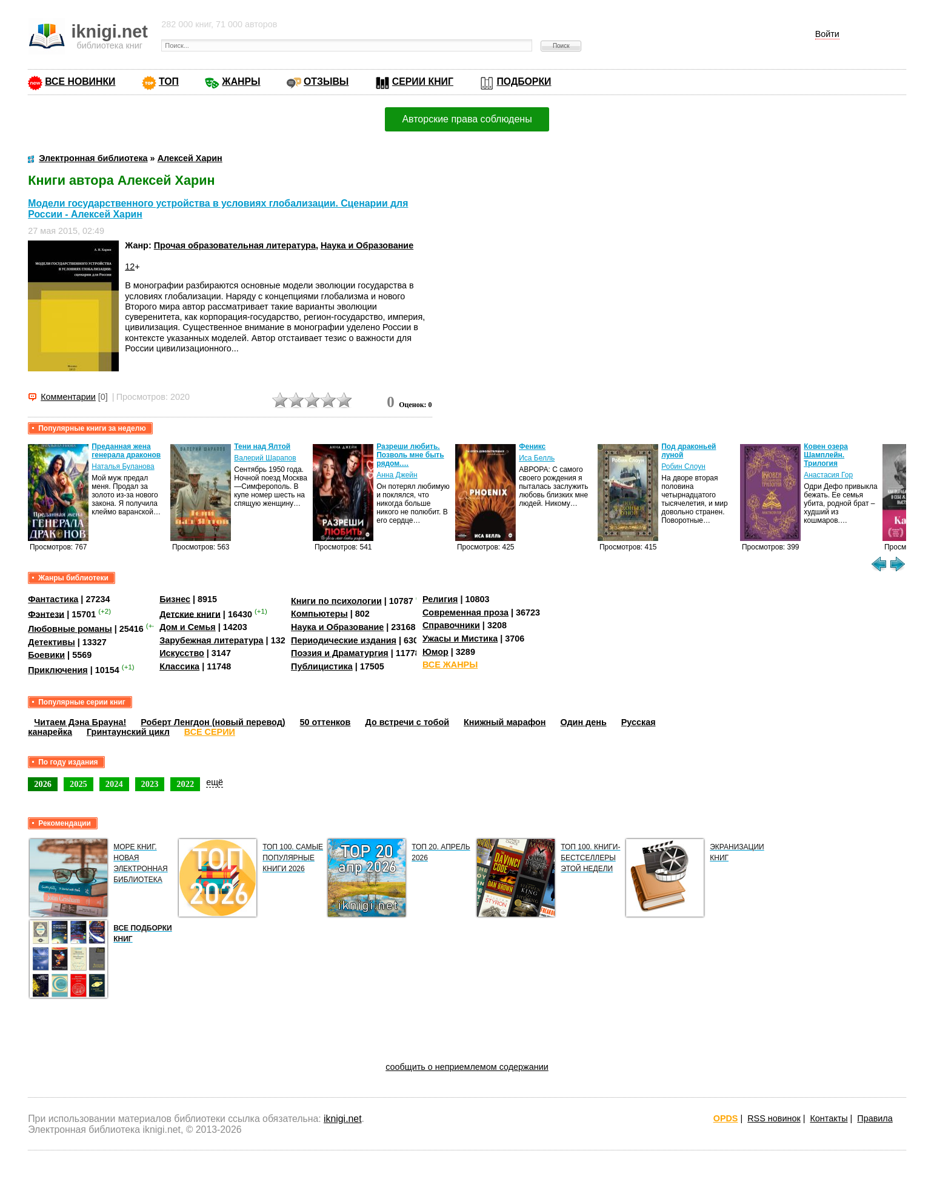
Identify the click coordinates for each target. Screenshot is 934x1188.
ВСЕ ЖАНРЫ (450, 664)
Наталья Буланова (123, 466)
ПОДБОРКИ (523, 81)
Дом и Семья (187, 627)
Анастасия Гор (828, 475)
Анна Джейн (396, 475)
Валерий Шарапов (265, 458)
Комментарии (68, 397)
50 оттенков (325, 722)
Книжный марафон (505, 722)
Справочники (451, 625)
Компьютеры (319, 614)
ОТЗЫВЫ (326, 81)
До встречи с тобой (407, 722)
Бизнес (174, 599)
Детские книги (190, 614)
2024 (114, 784)
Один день (584, 722)
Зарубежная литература (211, 640)
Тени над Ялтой (262, 446)
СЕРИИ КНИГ (422, 81)
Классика (179, 666)
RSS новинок (773, 1118)
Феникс (532, 446)
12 (130, 266)
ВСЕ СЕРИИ (209, 732)
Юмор (435, 652)
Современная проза (465, 612)
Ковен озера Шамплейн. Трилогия (826, 455)
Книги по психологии (336, 601)
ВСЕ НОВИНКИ (80, 81)
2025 (78, 784)
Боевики (46, 655)
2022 (185, 784)
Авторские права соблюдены (467, 119)
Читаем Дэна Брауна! (80, 722)
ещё (214, 782)
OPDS (725, 1118)
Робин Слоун (683, 466)
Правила (874, 1118)
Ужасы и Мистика (460, 638)
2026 (43, 784)
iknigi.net (342, 1118)
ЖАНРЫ (241, 81)
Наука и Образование (367, 245)
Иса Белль (537, 458)
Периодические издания (343, 640)
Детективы (51, 642)
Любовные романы (70, 629)
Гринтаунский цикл (128, 732)
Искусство (181, 653)
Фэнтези (46, 614)
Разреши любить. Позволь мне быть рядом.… (410, 455)
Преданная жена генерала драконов (126, 450)
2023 (150, 784)
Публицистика (322, 666)
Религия (440, 599)
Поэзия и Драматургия (340, 653)
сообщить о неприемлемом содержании (467, 1067)
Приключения (58, 670)
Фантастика (53, 599)
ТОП (169, 81)
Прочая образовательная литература (235, 245)
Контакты (828, 1118)
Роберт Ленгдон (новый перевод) (213, 722)
